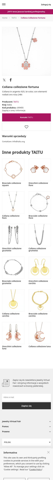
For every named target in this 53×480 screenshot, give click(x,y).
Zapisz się (26, 405)
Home (4, 18)
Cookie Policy (35, 477)
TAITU (14, 18)
